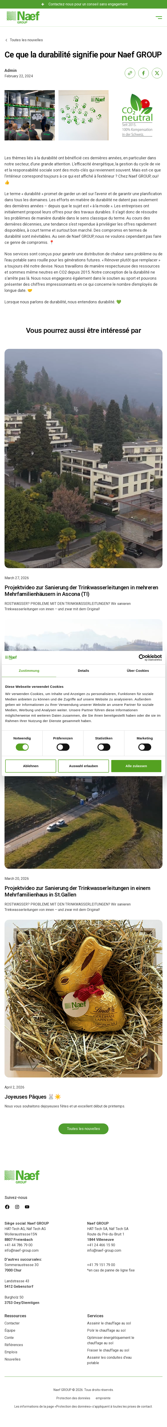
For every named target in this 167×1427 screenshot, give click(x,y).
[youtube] (27, 1207)
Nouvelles (13, 1359)
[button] (158, 17)
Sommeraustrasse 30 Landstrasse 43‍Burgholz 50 (23, 1281)
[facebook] (7, 1207)
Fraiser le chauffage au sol (108, 1350)
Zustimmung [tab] (29, 670)
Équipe (10, 1330)
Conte (9, 1338)
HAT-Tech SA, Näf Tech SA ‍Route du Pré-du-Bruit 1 (107, 1231)
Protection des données (73, 1398)
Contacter (12, 1323)
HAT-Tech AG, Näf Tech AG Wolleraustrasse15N (28, 1231)
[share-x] (157, 73)
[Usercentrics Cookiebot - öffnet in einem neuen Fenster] (142, 657)
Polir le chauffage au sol (106, 1330)
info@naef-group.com (22, 1250)
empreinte (103, 1398)
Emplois (11, 1352)
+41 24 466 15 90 (101, 1245)
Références (14, 1345)
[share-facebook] (143, 73)
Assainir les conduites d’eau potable (109, 1360)
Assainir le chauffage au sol (109, 1323)
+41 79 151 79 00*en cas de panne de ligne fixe (111, 1267)
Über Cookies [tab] (138, 670)
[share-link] (130, 73)
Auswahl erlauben (83, 766)
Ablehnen (30, 766)
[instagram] (17, 1207)
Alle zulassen (136, 766)
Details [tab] (83, 670)
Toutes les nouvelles (83, 1129)
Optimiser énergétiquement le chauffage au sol (110, 1340)
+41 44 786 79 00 (18, 1245)
